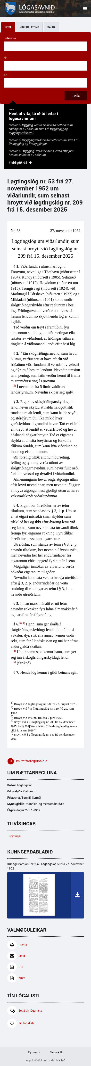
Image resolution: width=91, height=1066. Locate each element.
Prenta (17, 945)
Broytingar (14, 836)
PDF (15, 967)
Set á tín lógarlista (24, 1010)
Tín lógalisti (20, 1023)
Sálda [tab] (51, 27)
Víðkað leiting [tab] (29, 27)
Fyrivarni (34, 1052)
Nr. (5, 58)
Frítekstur (10, 38)
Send (16, 956)
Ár (5, 75)
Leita (76, 95)
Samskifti (56, 1052)
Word (16, 978)
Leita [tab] (8, 27)
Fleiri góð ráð (18, 162)
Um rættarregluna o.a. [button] (28, 761)
